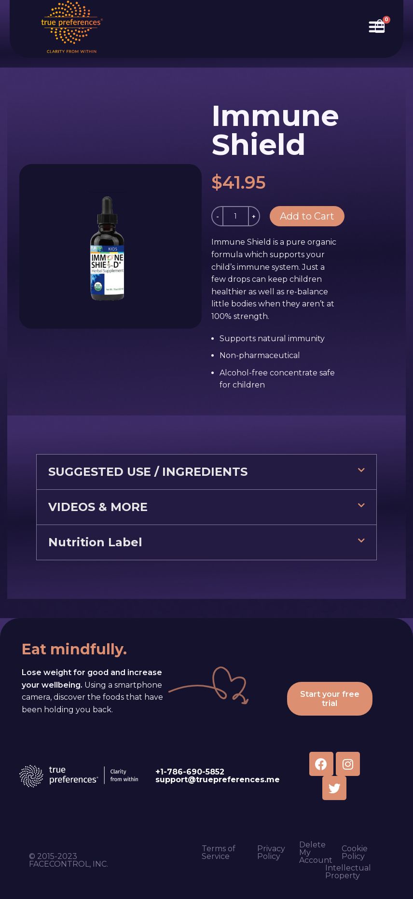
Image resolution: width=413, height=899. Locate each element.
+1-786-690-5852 (189, 771)
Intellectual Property (348, 871)
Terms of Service (218, 852)
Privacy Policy (271, 852)
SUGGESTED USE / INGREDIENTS (148, 472)
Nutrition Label (95, 542)
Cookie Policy (355, 852)
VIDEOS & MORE (98, 507)
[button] (206, 472)
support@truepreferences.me (217, 779)
